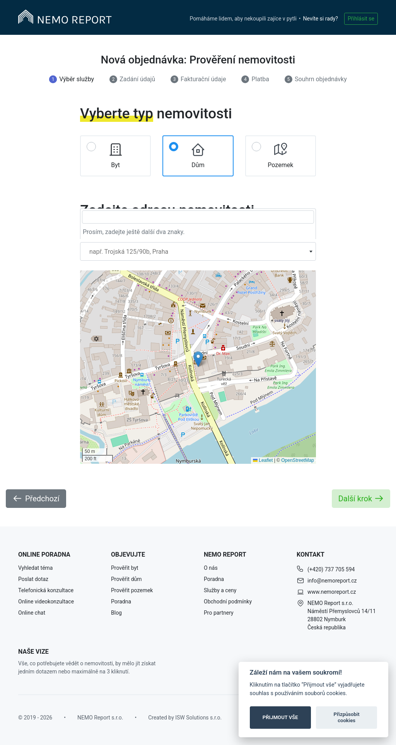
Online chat (31, 613)
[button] (198, 359)
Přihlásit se (361, 18)
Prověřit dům (126, 579)
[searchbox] (198, 217)
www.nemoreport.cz (331, 592)
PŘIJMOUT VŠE (280, 717)
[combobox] (198, 251)
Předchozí (36, 498)
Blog (116, 613)
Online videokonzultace (46, 601)
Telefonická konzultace (45, 590)
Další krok (361, 498)
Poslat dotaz (33, 579)
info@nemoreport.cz (332, 581)
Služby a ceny (220, 590)
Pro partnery (219, 613)
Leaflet (263, 460)
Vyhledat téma (35, 568)
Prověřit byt (124, 568)
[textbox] (198, 252)
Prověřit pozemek (132, 590)
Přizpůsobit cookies (346, 717)
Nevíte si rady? (320, 18)
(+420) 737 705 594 (331, 569)
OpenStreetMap (297, 460)
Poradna (121, 601)
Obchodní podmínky (228, 601)
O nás (211, 568)
